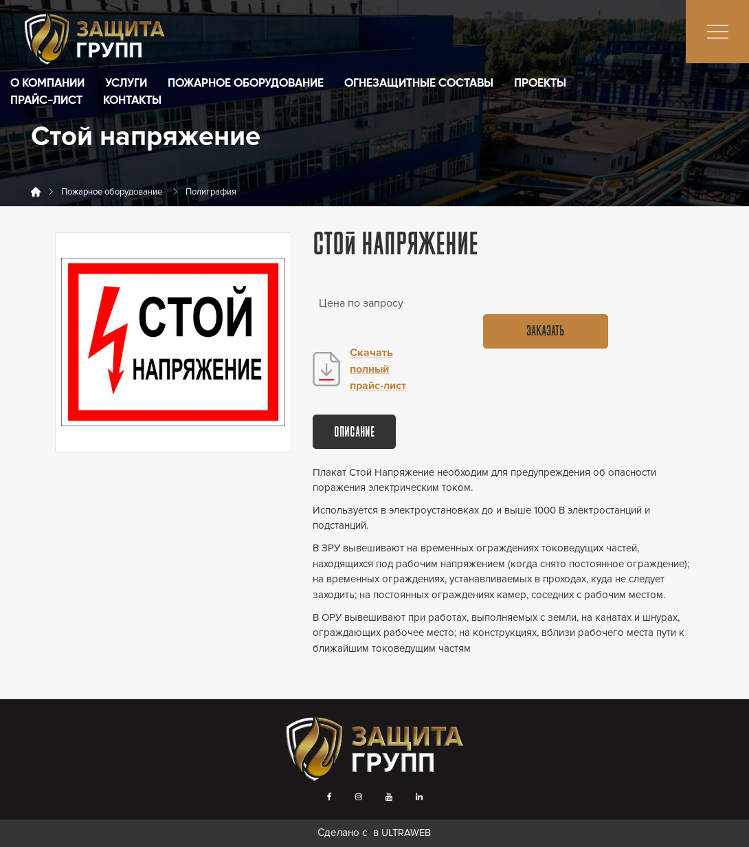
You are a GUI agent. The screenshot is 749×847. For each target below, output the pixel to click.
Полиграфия (211, 191)
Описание (354, 433)
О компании (47, 83)
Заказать (545, 332)
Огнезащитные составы (418, 83)
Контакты (132, 101)
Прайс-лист (46, 101)
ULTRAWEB (406, 833)
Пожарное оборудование (246, 83)
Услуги (126, 83)
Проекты (540, 83)
